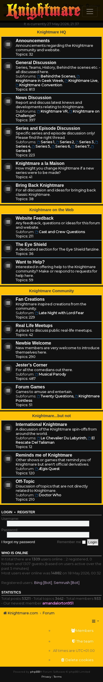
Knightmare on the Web (51, 210)
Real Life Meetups (34, 325)
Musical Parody (50, 374)
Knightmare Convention (39, 85)
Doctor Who (48, 495)
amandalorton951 (58, 603)
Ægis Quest (47, 468)
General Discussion (36, 62)
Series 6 (61, 146)
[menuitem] (74, 630)
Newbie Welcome (33, 343)
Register (26, 512)
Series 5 (41, 146)
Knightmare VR (52, 111)
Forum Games (30, 387)
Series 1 (45, 142)
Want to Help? (30, 262)
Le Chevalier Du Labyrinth (61, 438)
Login (6, 512)
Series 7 (80, 146)
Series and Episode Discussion (48, 128)
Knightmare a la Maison (40, 163)
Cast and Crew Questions (60, 232)
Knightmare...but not (51, 416)
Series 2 (65, 142)
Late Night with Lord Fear (59, 313)
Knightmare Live (81, 80)
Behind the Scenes (56, 76)
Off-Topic (25, 481)
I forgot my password (18, 542)
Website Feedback (35, 218)
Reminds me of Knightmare (44, 455)
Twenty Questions (55, 396)
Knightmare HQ (51, 32)
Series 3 (85, 142)
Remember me (71, 542)
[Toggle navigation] (90, 11)
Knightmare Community (51, 291)
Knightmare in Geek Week (48, 79)
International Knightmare (41, 424)
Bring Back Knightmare (40, 185)
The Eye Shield (31, 244)
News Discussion (33, 97)
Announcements (33, 40)
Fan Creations (30, 299)
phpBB (35, 672)
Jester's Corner (32, 365)
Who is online (14, 553)
